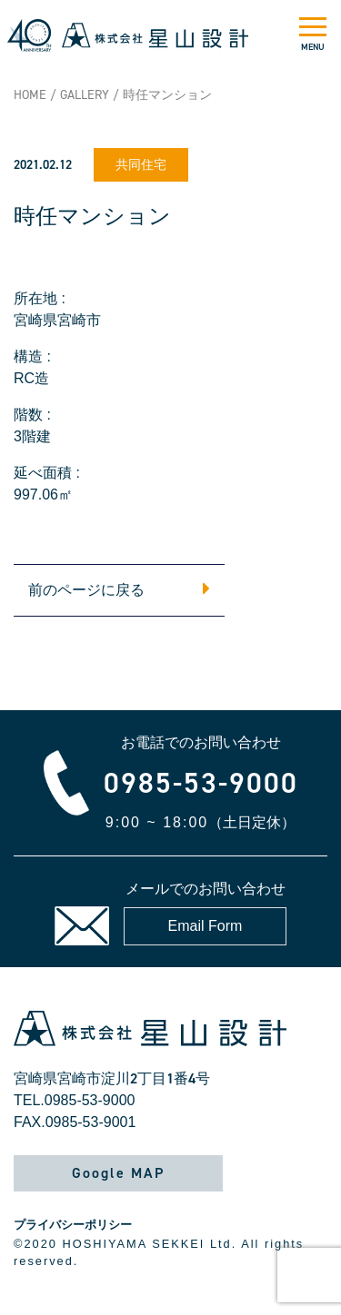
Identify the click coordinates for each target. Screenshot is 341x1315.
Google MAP (118, 1172)
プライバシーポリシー (73, 1224)
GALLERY (84, 95)
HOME (30, 95)
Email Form (205, 926)
